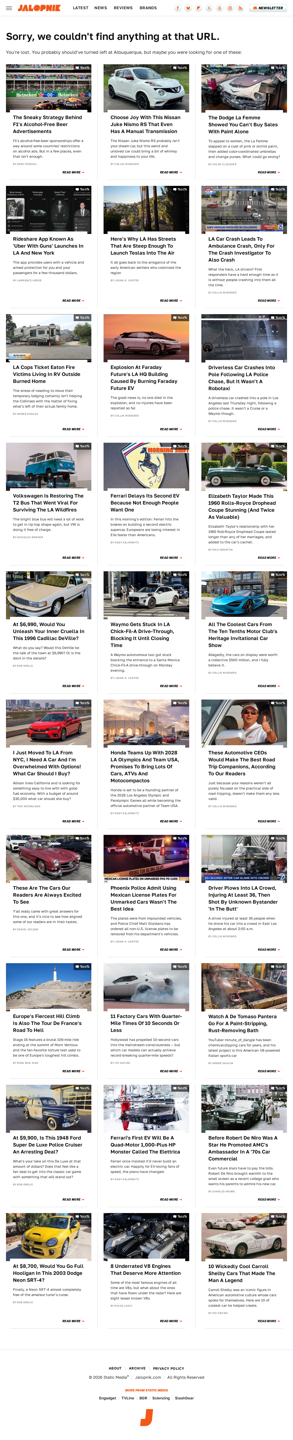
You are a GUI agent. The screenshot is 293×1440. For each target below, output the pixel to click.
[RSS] (240, 8)
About (115, 1368)
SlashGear (184, 1398)
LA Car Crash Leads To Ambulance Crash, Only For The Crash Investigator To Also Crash (241, 249)
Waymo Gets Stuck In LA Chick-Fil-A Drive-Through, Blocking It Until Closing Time (142, 634)
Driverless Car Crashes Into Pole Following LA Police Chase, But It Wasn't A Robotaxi (241, 377)
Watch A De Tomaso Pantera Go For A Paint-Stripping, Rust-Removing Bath (242, 1023)
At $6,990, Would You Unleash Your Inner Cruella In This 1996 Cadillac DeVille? (48, 631)
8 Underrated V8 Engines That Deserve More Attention (146, 1269)
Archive (137, 1368)
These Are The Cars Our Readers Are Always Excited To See (47, 895)
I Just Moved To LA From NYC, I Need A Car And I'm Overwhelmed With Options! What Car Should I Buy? (47, 763)
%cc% (85, 68)
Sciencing (161, 1398)
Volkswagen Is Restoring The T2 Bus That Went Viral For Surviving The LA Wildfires (48, 503)
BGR (143, 1398)
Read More (71, 172)
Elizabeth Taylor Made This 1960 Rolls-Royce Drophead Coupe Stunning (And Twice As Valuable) (242, 506)
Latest (80, 7)
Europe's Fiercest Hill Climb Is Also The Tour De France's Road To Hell (47, 1023)
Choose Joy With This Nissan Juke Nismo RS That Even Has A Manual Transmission (145, 124)
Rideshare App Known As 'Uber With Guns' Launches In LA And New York (48, 246)
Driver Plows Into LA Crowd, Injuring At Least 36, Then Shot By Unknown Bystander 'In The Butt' (243, 898)
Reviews (123, 7)
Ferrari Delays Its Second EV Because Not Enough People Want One (145, 503)
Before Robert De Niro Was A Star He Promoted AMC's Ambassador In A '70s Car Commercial (243, 1148)
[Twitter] (209, 8)
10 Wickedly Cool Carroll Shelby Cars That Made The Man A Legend (241, 1273)
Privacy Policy (168, 1368)
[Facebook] (177, 8)
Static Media (115, 1377)
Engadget (107, 1398)
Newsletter (268, 7)
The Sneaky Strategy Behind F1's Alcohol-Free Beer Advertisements (47, 124)
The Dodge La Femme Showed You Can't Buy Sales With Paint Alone (243, 125)
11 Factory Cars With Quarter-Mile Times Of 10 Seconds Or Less (146, 1023)
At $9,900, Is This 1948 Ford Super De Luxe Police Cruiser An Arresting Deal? (47, 1145)
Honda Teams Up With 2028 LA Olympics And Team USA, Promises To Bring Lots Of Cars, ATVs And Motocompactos (145, 767)
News (100, 7)
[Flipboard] (198, 8)
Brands (148, 7)
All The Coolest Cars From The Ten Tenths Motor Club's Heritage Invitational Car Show (242, 634)
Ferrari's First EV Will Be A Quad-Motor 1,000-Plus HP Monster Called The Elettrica (145, 1145)
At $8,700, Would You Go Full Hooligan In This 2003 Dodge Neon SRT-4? (48, 1273)
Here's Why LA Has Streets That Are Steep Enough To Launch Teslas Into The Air (143, 246)
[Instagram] (230, 8)
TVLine (127, 1398)
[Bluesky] (188, 8)
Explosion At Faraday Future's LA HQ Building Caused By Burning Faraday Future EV (144, 377)
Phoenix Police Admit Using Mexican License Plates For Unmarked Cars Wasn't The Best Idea (144, 898)
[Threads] (219, 8)
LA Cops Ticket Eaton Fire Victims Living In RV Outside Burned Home (46, 374)
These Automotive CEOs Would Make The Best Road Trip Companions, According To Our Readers (241, 763)
